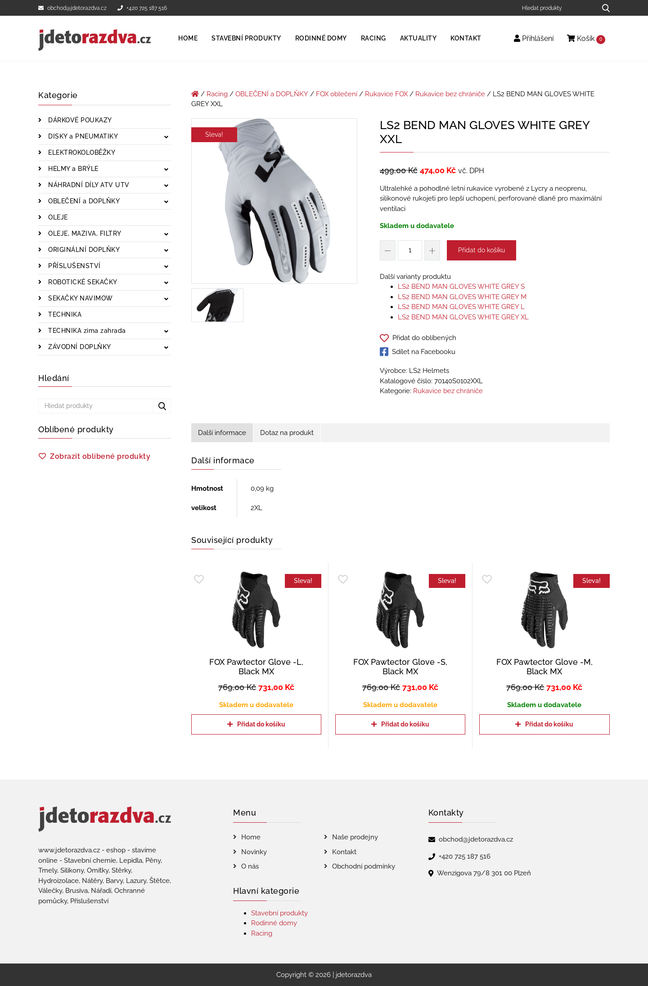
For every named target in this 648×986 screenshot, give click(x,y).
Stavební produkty (246, 38)
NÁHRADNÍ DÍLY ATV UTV (88, 184)
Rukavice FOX (386, 94)
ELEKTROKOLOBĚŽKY (81, 152)
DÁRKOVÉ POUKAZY (79, 120)
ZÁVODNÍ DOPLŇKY (78, 346)
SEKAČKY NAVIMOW (79, 298)
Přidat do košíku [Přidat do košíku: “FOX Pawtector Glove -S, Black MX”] (405, 724)
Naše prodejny (355, 837)
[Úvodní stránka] (195, 94)
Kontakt (466, 38)
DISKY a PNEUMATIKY (82, 136)
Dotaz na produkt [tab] (287, 433)
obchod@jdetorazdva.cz (72, 8)
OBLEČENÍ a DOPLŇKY (83, 201)
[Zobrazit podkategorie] (166, 137)
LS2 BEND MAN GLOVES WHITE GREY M (462, 297)
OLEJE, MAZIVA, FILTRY (84, 233)
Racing (373, 38)
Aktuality (418, 38)
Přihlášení (534, 38)
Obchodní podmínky (363, 866)
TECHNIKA (64, 314)
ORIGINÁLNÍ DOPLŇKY (83, 249)
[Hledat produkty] (556, 7)
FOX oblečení (336, 94)
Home (188, 38)
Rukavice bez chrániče (450, 94)
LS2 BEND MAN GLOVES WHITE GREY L (461, 307)
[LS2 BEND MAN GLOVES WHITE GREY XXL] (274, 203)
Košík (586, 39)
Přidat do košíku (481, 250)
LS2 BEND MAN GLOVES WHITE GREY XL (463, 317)
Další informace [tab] (222, 433)
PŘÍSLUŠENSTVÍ (73, 265)
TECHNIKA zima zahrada (86, 330)
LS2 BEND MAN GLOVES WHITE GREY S (461, 286)
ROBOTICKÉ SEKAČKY (81, 282)
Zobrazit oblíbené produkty (100, 456)
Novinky (254, 852)
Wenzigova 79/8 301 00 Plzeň (484, 873)
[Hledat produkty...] (603, 7)
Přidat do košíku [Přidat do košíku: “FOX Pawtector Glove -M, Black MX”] (549, 724)
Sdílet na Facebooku (417, 352)
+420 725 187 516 (142, 8)
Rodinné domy (321, 38)
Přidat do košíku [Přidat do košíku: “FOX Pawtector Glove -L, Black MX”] (261, 724)
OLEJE (57, 217)
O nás (250, 866)
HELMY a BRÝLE (72, 168)
